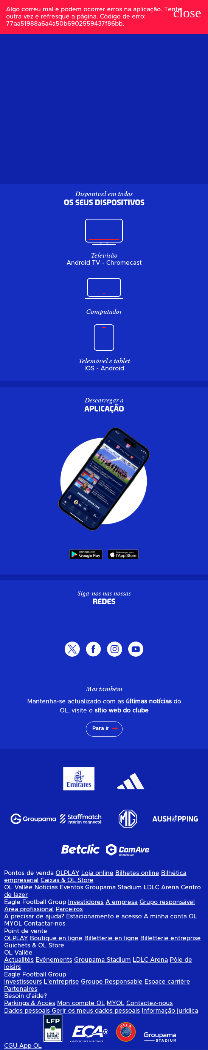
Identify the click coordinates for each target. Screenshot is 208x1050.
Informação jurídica (170, 1011)
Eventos (71, 887)
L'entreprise (61, 982)
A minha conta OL (170, 916)
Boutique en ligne (56, 938)
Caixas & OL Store (66, 880)
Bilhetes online (137, 873)
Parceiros (69, 909)
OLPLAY (67, 873)
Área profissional (29, 909)
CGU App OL (23, 1046)
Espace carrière (167, 982)
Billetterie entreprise (170, 938)
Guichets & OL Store (34, 946)
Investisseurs (23, 982)
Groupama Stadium (113, 887)
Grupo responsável (167, 902)
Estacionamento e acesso (104, 916)
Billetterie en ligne (111, 938)
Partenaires (20, 989)
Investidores (86, 902)
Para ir (100, 728)
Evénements (54, 960)
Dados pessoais (27, 1011)
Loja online (97, 873)
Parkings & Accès (29, 1003)
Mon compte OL (81, 1003)
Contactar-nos (44, 924)
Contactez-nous (149, 1003)
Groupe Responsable (112, 982)
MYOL (13, 924)
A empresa (122, 902)
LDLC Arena (161, 887)
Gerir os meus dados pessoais (96, 1011)
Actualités (19, 960)
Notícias (46, 887)
